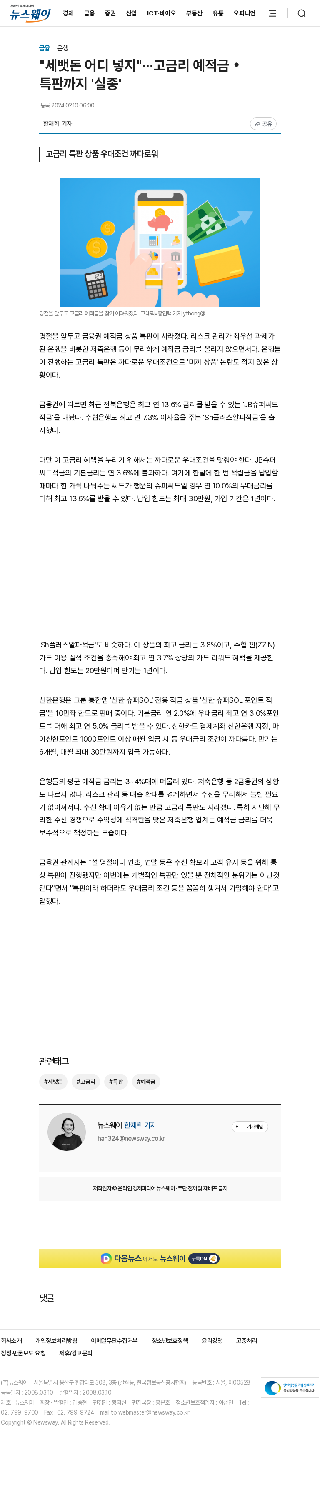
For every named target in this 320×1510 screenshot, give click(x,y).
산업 (132, 13)
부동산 (194, 13)
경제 (68, 13)
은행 (62, 48)
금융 (89, 13)
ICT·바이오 (161, 13)
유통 (218, 13)
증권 (110, 13)
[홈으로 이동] (30, 13)
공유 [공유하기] (263, 123)
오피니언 (245, 13)
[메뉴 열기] (272, 13)
